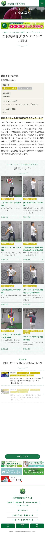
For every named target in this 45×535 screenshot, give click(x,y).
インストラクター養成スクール (22, 518)
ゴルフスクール (22, 513)
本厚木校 (19, 505)
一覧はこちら (22, 459)
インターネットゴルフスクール (22, 522)
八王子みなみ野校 (31, 505)
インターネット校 (22, 508)
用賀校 (9, 505)
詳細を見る (4, 220)
